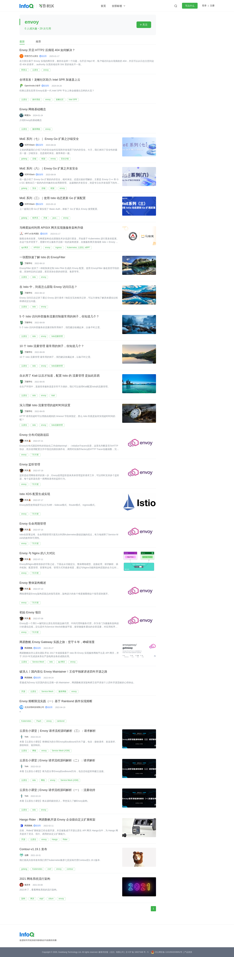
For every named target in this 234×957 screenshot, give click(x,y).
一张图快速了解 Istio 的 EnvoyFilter (42, 257)
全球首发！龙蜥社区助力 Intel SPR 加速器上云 (50, 79)
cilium (50, 898)
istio (34, 277)
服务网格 (36, 129)
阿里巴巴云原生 (31, 56)
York (26, 737)
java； (55, 218)
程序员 (35, 218)
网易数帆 (28, 648)
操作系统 (36, 99)
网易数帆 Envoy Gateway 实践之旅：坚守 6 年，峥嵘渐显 (57, 642)
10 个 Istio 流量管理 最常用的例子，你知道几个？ (52, 346)
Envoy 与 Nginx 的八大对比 (37, 553)
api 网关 (24, 247)
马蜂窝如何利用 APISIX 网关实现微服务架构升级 (51, 227)
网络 (34, 751)
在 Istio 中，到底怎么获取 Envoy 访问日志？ (48, 287)
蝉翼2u (28, 115)
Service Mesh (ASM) (61, 751)
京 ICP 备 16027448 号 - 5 (137, 952)
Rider (65, 839)
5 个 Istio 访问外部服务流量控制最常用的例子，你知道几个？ (59, 316)
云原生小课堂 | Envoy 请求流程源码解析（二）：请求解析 (57, 760)
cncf (49, 869)
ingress (58, 247)
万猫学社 (28, 263)
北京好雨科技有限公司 (34, 707)
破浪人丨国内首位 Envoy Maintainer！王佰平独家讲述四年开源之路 (63, 671)
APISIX (36, 247)
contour (70, 869)
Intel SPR (73, 99)
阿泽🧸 (28, 441)
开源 (23, 691)
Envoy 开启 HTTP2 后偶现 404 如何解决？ (47, 50)
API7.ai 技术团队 (32, 234)
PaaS (38, 721)
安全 (34, 188)
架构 (23, 898)
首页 (103, 6)
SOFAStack (30, 145)
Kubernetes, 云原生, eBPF (78, 247)
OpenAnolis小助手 (32, 86)
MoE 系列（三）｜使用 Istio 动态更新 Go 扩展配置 (53, 198)
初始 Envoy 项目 (30, 612)
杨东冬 (27, 885)
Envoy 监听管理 (30, 464)
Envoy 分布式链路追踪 (34, 435)
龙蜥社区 (60, 99)
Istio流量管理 (57, 336)
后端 (34, 159)
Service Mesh (38, 662)
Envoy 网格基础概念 (33, 109)
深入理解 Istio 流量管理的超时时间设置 (45, 405)
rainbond (61, 721)
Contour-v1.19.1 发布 (33, 849)
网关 (32, 898)
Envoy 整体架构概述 (33, 583)
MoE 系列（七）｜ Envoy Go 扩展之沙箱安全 (49, 139)
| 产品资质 (187, 952)
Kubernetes (26, 721)
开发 (45, 218)
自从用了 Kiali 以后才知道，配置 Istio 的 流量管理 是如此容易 (60, 375)
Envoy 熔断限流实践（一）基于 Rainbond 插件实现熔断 (56, 701)
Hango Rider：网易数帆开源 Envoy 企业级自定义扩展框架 (57, 819)
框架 (43, 159)
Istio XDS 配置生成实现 (35, 494)
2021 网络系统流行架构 (35, 879)
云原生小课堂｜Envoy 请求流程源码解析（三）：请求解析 (58, 731)
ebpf (41, 898)
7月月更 (35, 455)
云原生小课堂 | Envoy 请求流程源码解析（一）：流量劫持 (57, 790)
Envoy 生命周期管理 (33, 523)
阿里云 (24, 70)
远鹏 (26, 855)
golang (24, 159)
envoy (46, 70)
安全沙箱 (65, 159)
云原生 (35, 70)
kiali (53, 395)
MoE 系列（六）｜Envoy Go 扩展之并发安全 (49, 168)
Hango (55, 839)
